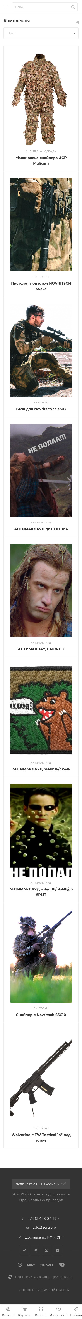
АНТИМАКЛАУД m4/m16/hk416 (41, 769)
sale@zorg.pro (44, 1227)
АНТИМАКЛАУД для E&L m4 (41, 529)
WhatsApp (57, 1250)
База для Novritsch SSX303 (41, 409)
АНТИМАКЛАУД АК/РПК (41, 649)
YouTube (46, 1250)
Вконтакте (24, 1250)
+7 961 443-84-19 (42, 1219)
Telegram (35, 1250)
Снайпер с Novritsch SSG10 (41, 1015)
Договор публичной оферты (44, 1290)
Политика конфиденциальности (44, 1277)
